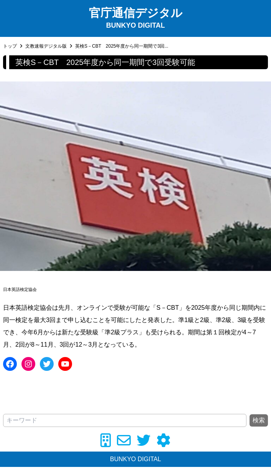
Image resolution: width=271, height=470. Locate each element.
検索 (259, 420)
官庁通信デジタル (135, 13)
